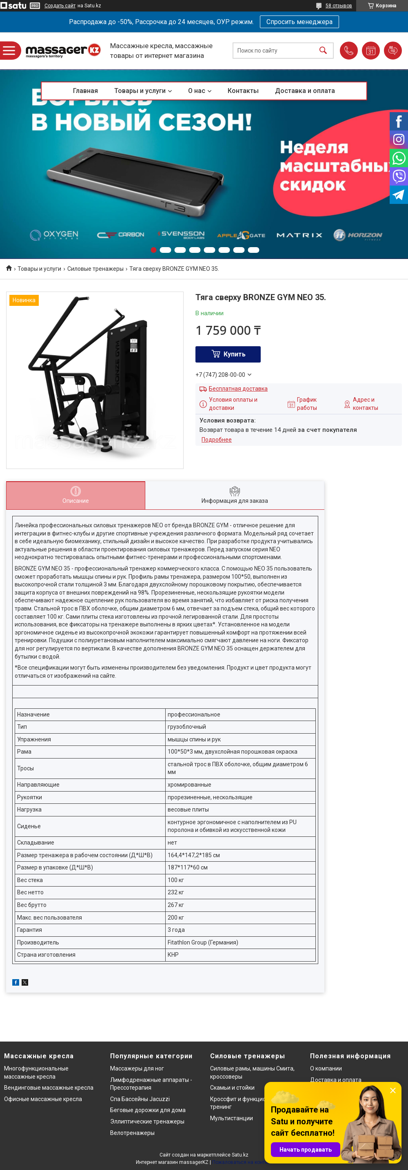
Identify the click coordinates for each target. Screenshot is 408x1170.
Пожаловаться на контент (242, 1162)
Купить (235, 354)
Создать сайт (59, 6)
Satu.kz (240, 1155)
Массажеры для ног (137, 1068)
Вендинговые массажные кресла (48, 1087)
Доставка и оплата (305, 91)
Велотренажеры (132, 1133)
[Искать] (323, 50)
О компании (326, 1068)
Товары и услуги (140, 91)
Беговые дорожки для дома (148, 1110)
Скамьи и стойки (232, 1087)
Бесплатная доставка (238, 388)
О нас (196, 91)
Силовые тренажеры (95, 268)
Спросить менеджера (299, 22)
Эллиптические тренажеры (147, 1121)
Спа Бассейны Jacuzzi (140, 1099)
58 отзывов (339, 6)
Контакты (243, 91)
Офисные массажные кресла (43, 1099)
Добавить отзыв (393, 51)
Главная (85, 91)
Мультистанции (231, 1118)
